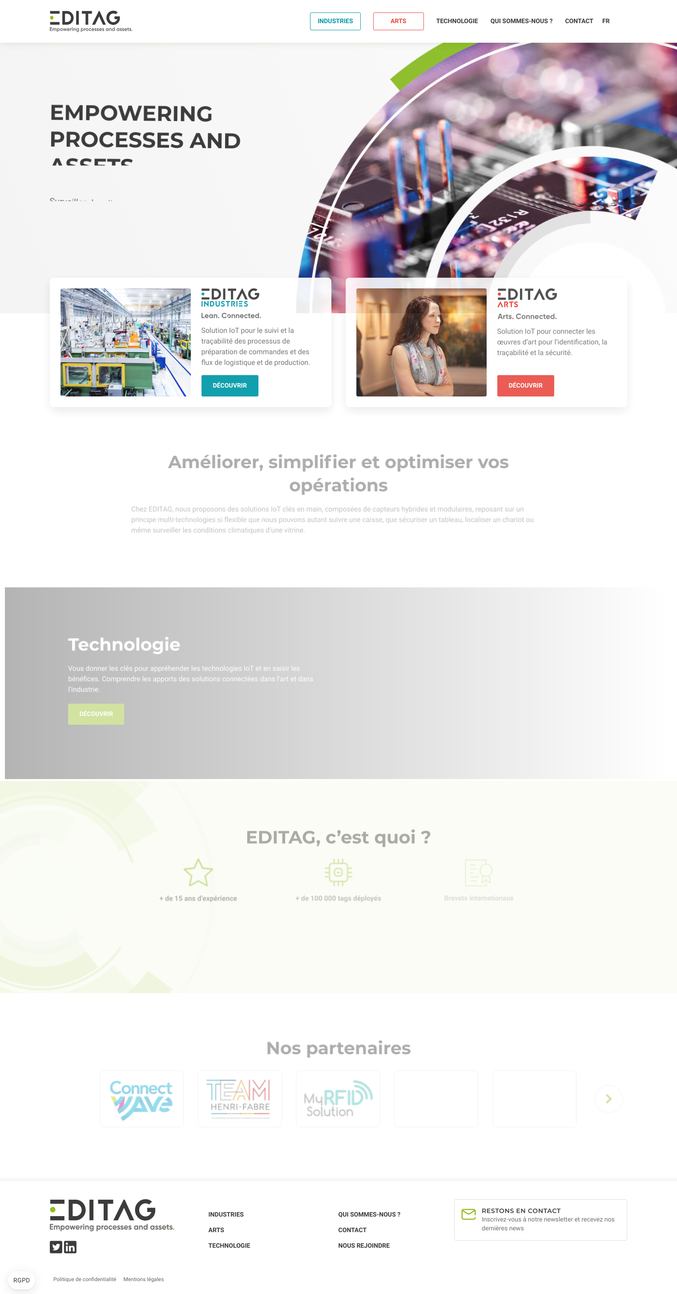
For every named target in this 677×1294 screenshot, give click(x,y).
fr (606, 21)
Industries (335, 21)
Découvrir (229, 385)
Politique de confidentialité (84, 1279)
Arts (398, 21)
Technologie (457, 21)
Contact (579, 21)
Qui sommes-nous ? (522, 21)
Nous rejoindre (364, 1246)
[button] (21, 1280)
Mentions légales (143, 1279)
